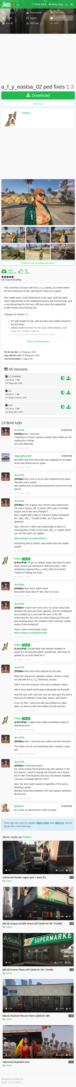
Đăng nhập (43, 823)
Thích (27, 273)
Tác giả (26, 559)
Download (38, 95)
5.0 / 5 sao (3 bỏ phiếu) (11, 280)
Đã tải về (12, 273)
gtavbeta (19, 806)
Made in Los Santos (11, 1082)
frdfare (26, 113)
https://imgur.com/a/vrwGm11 (30, 538)
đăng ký (59, 823)
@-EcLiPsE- (20, 562)
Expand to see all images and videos (38, 263)
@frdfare (19, 434)
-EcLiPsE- (19, 430)
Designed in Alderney (12, 1079)
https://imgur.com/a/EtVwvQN (30, 632)
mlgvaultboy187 (23, 456)
